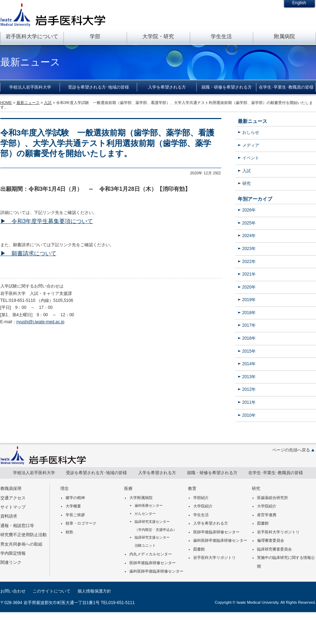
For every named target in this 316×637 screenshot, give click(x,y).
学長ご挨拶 (75, 515)
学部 (95, 36)
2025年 (249, 223)
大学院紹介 (203, 506)
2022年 (249, 261)
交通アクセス (13, 498)
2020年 (249, 287)
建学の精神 (75, 498)
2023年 (249, 248)
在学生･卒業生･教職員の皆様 (286, 87)
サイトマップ (13, 507)
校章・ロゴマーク (81, 523)
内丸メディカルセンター (150, 554)
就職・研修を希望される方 (226, 87)
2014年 (249, 363)
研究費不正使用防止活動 (23, 534)
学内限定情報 (13, 553)
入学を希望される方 (167, 87)
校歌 (69, 532)
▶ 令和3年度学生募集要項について (46, 221)
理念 (64, 488)
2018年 (249, 312)
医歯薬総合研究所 (272, 498)
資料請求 (8, 516)
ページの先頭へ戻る (291, 450)
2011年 (249, 402)
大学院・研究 (158, 36)
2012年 (249, 389)
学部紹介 (201, 498)
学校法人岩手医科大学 (30, 87)
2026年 (249, 210)
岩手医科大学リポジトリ (214, 557)
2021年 (249, 274)
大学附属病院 (141, 498)
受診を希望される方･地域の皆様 (98, 87)
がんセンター (145, 513)
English (299, 2)
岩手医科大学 (53, 15)
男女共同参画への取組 (21, 544)
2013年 (249, 376)
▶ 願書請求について (28, 253)
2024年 (249, 235)
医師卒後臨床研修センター (152, 563)
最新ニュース (252, 121)
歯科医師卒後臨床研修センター (156, 571)
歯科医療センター (149, 505)
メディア (250, 145)
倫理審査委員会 (270, 540)
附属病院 (284, 36)
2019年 (249, 299)
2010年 (249, 415)
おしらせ (250, 132)
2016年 (249, 338)
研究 (246, 183)
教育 (192, 488)
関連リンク (10, 562)
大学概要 (73, 506)
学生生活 (221, 36)
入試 (246, 170)
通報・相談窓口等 (17, 525)
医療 (128, 488)
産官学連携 (266, 515)
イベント (250, 157)
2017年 (249, 325)
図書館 (199, 549)
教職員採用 (10, 488)
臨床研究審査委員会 (274, 549)
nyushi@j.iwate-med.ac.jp (40, 321)
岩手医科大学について (32, 36)
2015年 (249, 351)
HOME (6, 103)
